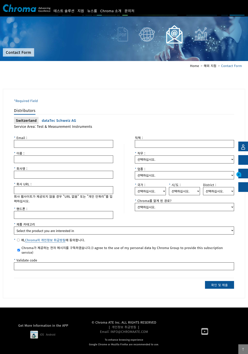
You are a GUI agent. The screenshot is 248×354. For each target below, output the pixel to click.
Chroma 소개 (115, 10)
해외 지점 (210, 65)
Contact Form (231, 65)
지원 (85, 10)
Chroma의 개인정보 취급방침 (45, 240)
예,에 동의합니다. (53, 240)
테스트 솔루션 (68, 10)
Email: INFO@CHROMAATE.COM (124, 331)
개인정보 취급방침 (124, 327)
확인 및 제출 (219, 285)
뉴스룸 (97, 10)
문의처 (134, 10)
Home (194, 65)
